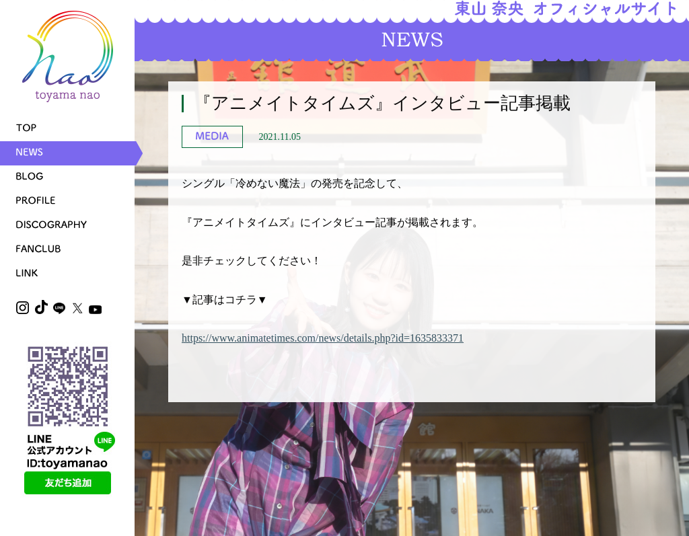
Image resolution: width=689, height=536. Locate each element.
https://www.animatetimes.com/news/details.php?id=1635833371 (323, 338)
